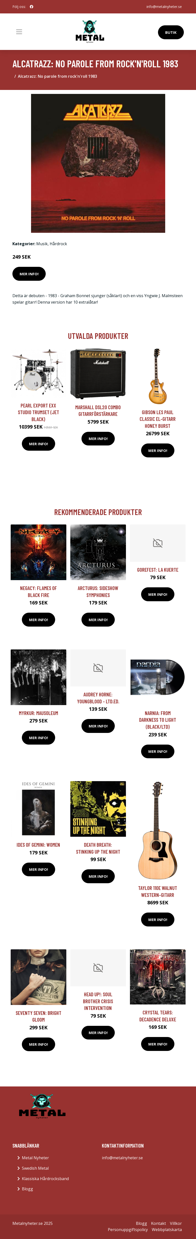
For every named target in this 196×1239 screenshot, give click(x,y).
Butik (171, 32)
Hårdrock (58, 243)
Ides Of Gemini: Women (38, 844)
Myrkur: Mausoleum (38, 713)
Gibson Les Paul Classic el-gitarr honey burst (158, 419)
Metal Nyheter (35, 1157)
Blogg (27, 1189)
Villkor (176, 1223)
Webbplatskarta (167, 1229)
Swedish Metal (35, 1168)
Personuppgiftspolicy (128, 1229)
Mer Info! (29, 273)
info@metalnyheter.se (164, 6)
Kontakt (158, 1223)
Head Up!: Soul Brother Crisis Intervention (98, 1001)
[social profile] (31, 6)
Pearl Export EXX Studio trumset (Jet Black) (38, 412)
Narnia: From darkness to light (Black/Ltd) (157, 720)
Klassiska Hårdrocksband (45, 1178)
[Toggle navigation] (19, 32)
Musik (42, 243)
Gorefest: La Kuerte (157, 569)
